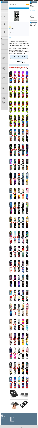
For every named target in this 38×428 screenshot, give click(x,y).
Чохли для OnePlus (3, 32)
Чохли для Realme (3, 23)
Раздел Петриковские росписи (3, 101)
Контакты (2, 415)
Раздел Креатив (3, 57)
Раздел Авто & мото (3, 56)
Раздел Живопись (3, 67)
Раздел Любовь (3, 44)
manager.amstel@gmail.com (33, 15)
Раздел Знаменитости (3, 60)
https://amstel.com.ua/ (32, 10)
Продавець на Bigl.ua (19, 426)
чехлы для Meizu (12, 420)
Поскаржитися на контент (18, 427)
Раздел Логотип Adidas (3, 90)
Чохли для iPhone (3, 24)
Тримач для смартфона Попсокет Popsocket (3, 38)
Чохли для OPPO (3, 26)
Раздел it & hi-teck (3, 68)
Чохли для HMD (3, 34)
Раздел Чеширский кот (3, 96)
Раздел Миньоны (3, 61)
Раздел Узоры (2, 71)
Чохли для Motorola (3, 31)
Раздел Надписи (3, 89)
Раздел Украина (3, 45)
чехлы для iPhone (12, 422)
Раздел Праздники (3, 66)
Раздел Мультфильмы (3, 59)
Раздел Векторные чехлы (4, 103)
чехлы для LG (11, 416)
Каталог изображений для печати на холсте (4, 3)
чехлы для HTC (11, 419)
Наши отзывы (2, 418)
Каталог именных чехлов (4, 6)
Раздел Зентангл (3, 97)
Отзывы (2, 105)
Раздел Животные (3, 42)
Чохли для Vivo (2, 30)
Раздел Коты (2, 80)
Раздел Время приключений (4, 79)
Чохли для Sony (3, 16)
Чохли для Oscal (3, 33)
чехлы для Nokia (12, 418)
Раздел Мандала (3, 102)
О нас (1, 104)
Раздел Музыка (2, 43)
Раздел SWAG (2, 91)
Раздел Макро (2, 70)
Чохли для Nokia (3, 17)
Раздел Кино (2, 58)
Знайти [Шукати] (27, 4)
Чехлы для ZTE (2, 22)
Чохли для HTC (2, 18)
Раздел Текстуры (3, 51)
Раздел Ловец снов (3, 81)
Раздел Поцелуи (3, 87)
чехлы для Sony (12, 417)
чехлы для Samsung (12, 415)
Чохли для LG (2, 15)
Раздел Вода (2, 78)
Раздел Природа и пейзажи (4, 46)
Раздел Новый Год (3, 86)
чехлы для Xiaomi (12, 421)
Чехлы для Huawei (3, 25)
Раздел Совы (2, 88)
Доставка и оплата (3, 416)
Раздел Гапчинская (3, 98)
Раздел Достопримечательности (3, 50)
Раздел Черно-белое (3, 69)
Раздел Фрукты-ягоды (3, 76)
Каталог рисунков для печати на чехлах (3, 5)
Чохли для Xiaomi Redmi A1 (14, 10)
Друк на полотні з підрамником (3, 11)
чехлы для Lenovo (12, 414)
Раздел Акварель (3, 77)
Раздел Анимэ (2, 99)
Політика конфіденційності (24, 427)
